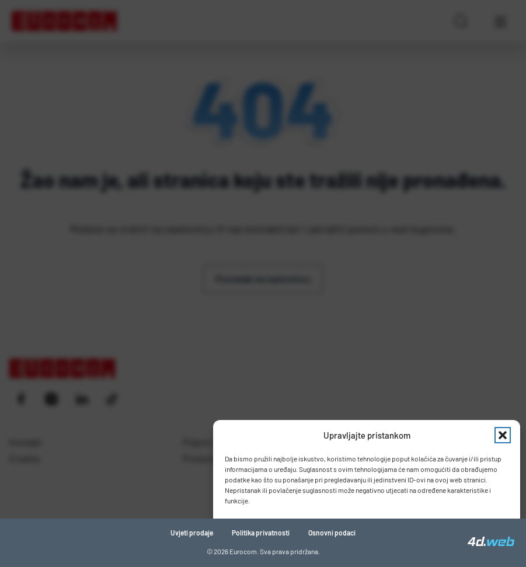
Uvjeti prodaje (191, 532)
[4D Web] (491, 543)
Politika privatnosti (261, 532)
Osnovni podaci (332, 532)
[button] (502, 435)
